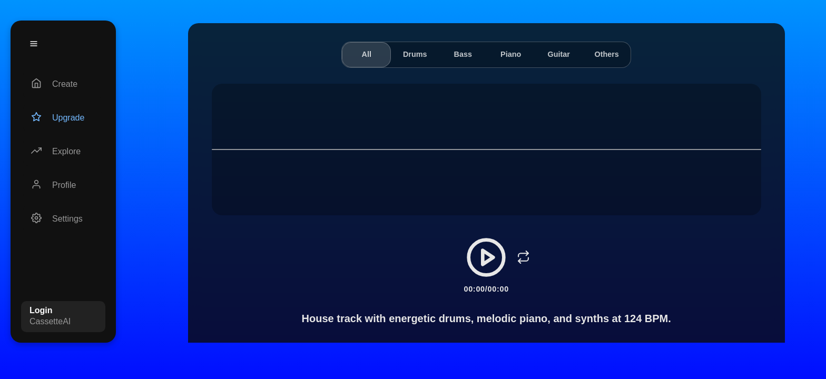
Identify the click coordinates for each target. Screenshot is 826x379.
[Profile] (63, 185)
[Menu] (33, 43)
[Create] (63, 84)
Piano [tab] (510, 54)
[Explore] (63, 151)
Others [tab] (606, 54)
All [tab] (366, 54)
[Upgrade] (63, 118)
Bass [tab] (462, 54)
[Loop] (523, 257)
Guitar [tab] (558, 54)
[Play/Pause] (486, 257)
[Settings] (63, 219)
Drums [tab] (415, 54)
